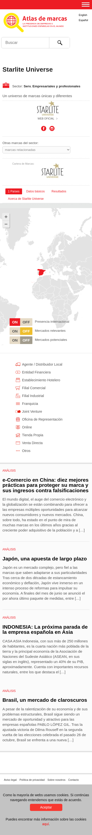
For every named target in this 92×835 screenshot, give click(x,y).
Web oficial (46, 118)
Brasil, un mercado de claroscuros (44, 700)
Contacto (73, 779)
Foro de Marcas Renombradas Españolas (81, 33)
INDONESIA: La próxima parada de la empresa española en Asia (45, 629)
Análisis (9, 470)
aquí (45, 824)
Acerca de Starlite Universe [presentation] (25, 198)
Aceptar (46, 807)
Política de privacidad (32, 779)
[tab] (13, 191)
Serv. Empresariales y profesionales (52, 86)
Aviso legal (10, 779)
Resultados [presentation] (59, 191)
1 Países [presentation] (13, 191)
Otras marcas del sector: (20, 143)
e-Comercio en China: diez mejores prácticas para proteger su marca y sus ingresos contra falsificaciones (45, 485)
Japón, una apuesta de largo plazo (44, 558)
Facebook (44, 129)
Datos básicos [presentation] (35, 191)
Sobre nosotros (56, 779)
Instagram (52, 129)
